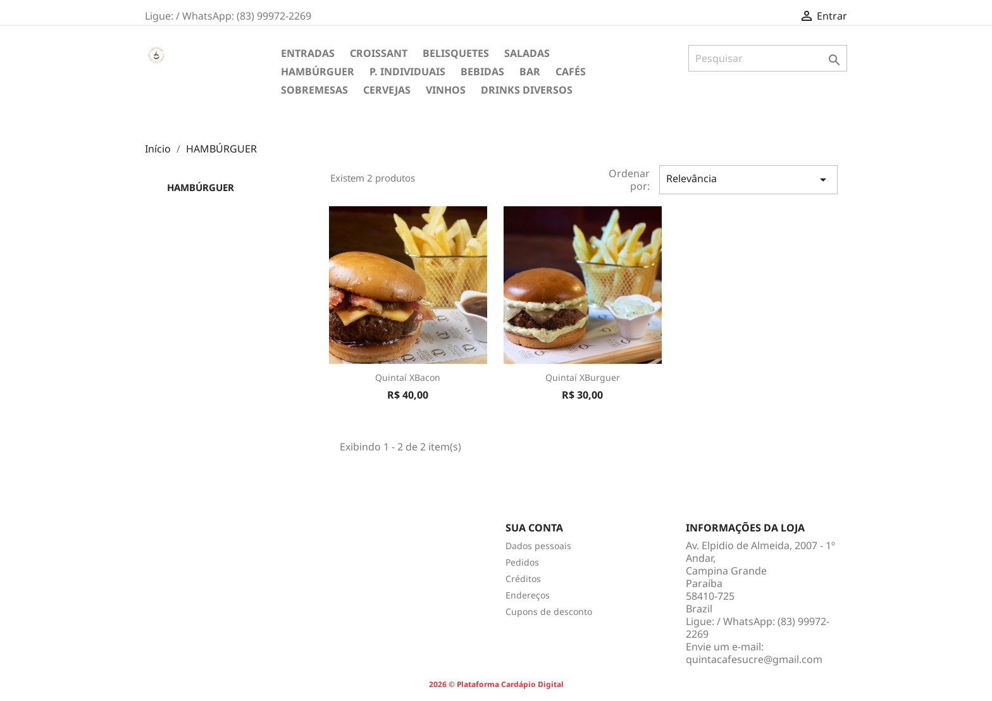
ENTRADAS (308, 53)
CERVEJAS (387, 90)
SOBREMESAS (314, 90)
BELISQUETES (456, 53)
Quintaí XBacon (407, 377)
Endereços (527, 595)
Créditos (523, 579)
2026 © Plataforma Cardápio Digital (496, 684)
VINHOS (446, 90)
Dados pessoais (538, 546)
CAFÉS (570, 71)
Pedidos (522, 562)
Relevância (748, 179)
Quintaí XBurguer (582, 377)
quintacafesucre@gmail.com (754, 659)
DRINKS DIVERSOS (527, 90)
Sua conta (534, 528)
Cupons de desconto (548, 611)
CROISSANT (378, 53)
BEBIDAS (482, 71)
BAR (529, 71)
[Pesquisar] (767, 58)
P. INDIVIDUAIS (407, 71)
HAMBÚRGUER (317, 71)
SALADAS (527, 53)
